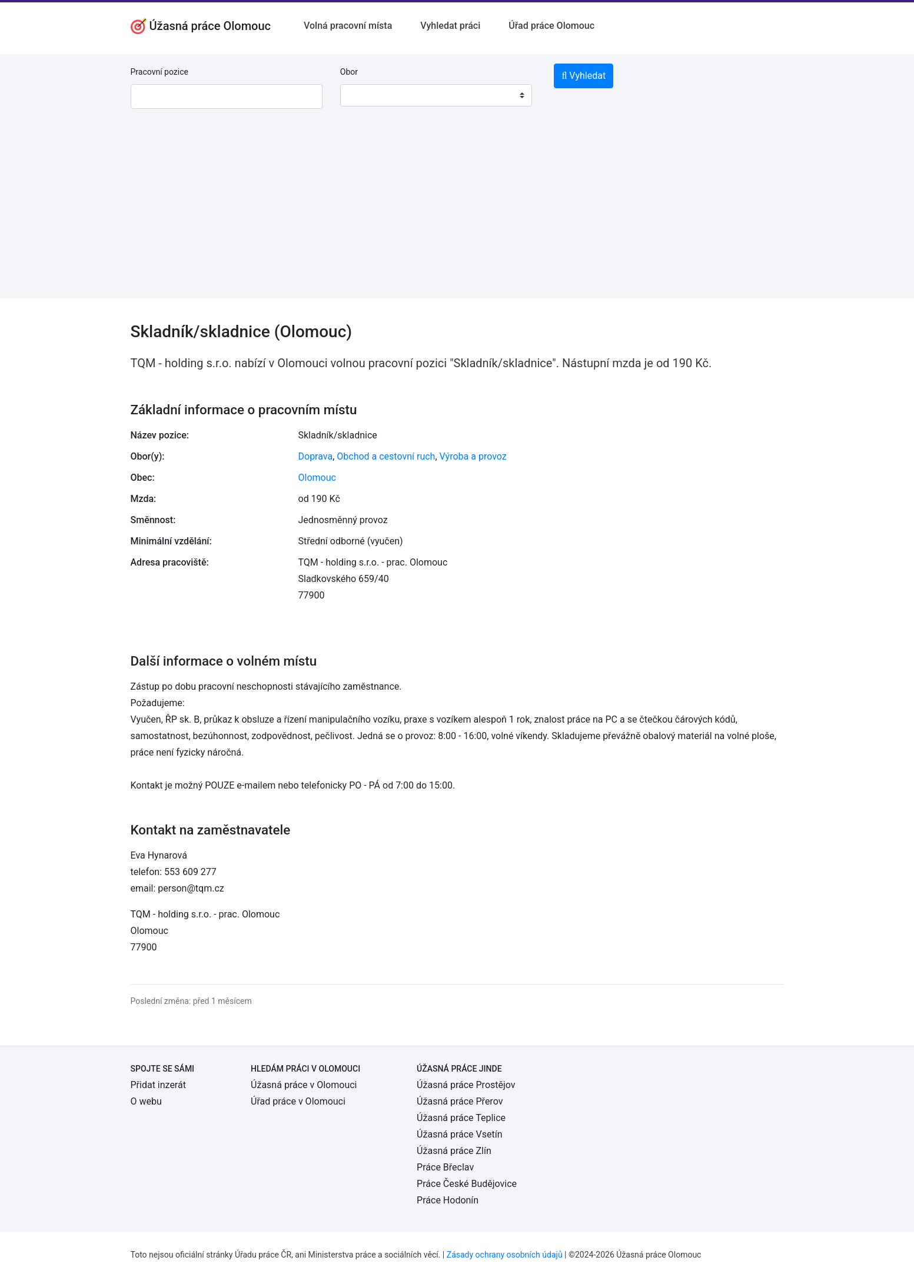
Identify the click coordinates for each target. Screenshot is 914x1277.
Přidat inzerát (158, 1084)
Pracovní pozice (159, 72)
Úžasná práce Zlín (454, 1150)
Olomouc (317, 477)
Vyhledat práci (450, 25)
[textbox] (364, 95)
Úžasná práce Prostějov (466, 1084)
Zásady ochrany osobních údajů (505, 1254)
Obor (349, 72)
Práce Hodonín (447, 1200)
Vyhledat (583, 75)
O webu (146, 1101)
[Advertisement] (457, 216)
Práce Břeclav (445, 1167)
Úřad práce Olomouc (551, 25)
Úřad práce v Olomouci (298, 1101)
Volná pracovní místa (348, 25)
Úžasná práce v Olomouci (304, 1084)
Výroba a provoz (473, 456)
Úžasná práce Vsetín (459, 1134)
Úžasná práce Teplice (461, 1117)
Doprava (315, 456)
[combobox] (436, 95)
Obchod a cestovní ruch (386, 456)
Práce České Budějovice (467, 1183)
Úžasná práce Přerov (460, 1101)
